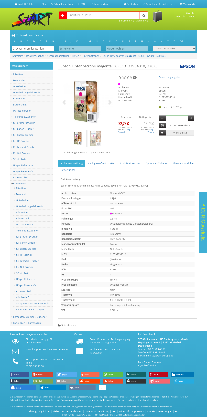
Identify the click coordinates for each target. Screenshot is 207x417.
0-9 (181, 41)
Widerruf (124, 411)
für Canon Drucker (23, 128)
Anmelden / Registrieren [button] (159, 4)
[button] (64, 102)
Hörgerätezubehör (23, 171)
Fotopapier (19, 80)
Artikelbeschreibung (71, 163)
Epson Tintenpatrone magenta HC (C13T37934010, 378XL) (134, 55)
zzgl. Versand (124, 130)
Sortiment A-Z (126, 20)
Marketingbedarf (22, 110)
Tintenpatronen (90, 55)
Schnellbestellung (62, 4)
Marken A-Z (142, 20)
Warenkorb (187, 4)
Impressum (137, 411)
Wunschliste (180, 132)
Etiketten (18, 74)
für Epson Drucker (23, 134)
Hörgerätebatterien (23, 165)
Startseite (17, 55)
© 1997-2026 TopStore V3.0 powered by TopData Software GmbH (92, 414)
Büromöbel (19, 98)
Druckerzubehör (35, 55)
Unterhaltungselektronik (26, 92)
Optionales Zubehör (157, 163)
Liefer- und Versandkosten (67, 411)
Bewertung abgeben (170, 77)
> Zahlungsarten (99, 4)
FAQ (177, 411)
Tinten (75, 55)
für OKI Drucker (21, 153)
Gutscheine (19, 86)
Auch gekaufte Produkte (101, 163)
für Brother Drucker (24, 122)
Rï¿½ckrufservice (147, 365)
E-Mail (29, 349)
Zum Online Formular (150, 362)
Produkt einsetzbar (130, 163)
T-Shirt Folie (19, 159)
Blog (44, 4)
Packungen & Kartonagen (30, 309)
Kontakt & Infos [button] (26, 4)
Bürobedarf (19, 183)
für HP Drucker (21, 141)
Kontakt (151, 411)
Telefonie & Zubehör (24, 116)
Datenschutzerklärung (97, 411)
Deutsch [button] (131, 4)
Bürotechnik (19, 104)
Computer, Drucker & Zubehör (32, 303)
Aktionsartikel (20, 177)
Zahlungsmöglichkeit (39, 411)
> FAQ (81, 4)
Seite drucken (67, 325)
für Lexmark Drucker (24, 147)
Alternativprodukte (183, 163)
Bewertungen (68, 169)
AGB (114, 411)
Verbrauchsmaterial (58, 55)
